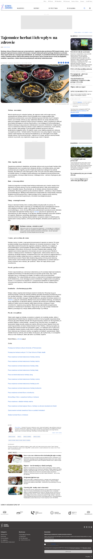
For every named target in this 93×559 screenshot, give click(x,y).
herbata (19, 436)
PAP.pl (45, 1)
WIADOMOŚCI (74, 143)
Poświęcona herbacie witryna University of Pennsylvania (24, 348)
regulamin (80, 102)
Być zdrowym (85, 32)
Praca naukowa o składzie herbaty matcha (20, 401)
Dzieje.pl (82, 1)
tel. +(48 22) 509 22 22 (24, 540)
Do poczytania (53, 8)
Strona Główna (77, 32)
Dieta (91, 32)
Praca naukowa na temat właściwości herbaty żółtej (23, 366)
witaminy (10, 300)
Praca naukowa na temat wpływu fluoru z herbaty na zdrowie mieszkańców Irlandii (32, 406)
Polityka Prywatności (81, 110)
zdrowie (36, 211)
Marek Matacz (7, 47)
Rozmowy (36, 8)
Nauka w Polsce (74, 1)
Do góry (89, 556)
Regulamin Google (75, 112)
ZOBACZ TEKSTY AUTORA (57, 432)
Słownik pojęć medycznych (8, 542)
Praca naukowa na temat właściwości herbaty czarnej (24, 379)
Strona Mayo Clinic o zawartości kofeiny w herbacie (23, 397)
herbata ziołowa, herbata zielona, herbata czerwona (19, 440)
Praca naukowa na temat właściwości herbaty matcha (23, 361)
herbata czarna (37, 436)
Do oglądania (71, 8)
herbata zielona (12, 436)
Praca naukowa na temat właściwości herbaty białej (23, 370)
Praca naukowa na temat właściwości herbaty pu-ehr (23, 383)
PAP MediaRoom (58, 1)
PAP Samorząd (66, 1)
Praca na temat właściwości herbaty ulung (20, 374)
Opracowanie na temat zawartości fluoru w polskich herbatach (26, 410)
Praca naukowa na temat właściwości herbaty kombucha (24, 388)
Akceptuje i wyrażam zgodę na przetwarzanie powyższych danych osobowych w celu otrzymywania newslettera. (82, 104)
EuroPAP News (89, 1)
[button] (90, 8)
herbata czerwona (27, 436)
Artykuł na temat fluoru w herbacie (18, 415)
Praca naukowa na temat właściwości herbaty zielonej (24, 357)
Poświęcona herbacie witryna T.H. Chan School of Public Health (26, 352)
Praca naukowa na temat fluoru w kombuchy (21, 392)
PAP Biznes (50, 1)
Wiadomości (20, 8)
